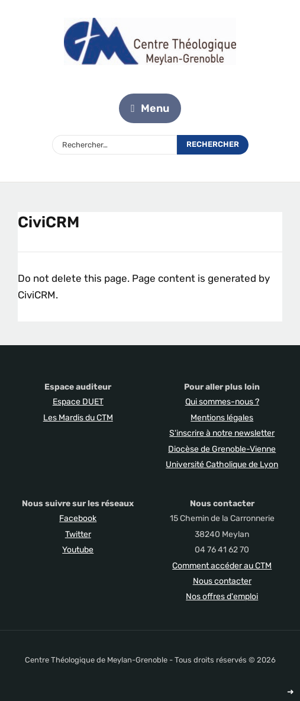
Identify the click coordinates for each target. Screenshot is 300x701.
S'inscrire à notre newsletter (222, 433)
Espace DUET (78, 402)
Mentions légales (222, 418)
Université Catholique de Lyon (222, 464)
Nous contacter (222, 581)
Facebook (77, 518)
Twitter (78, 534)
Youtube (77, 550)
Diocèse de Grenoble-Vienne (222, 449)
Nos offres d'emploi (222, 596)
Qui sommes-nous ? (222, 402)
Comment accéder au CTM (222, 566)
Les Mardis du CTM (78, 418)
